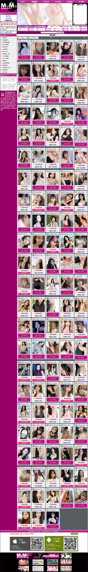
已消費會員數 (6, 42)
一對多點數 (6, 56)
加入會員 (8, 18)
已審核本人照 (6, 67)
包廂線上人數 (6, 53)
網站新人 (5, 60)
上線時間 (5, 49)
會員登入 (8, 16)
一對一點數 (6, 58)
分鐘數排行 (6, 40)
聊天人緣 (5, 51)
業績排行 (5, 37)
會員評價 (5, 47)
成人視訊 (5, 72)
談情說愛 (5, 70)
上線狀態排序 (6, 63)
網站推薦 (5, 65)
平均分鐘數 (6, 44)
